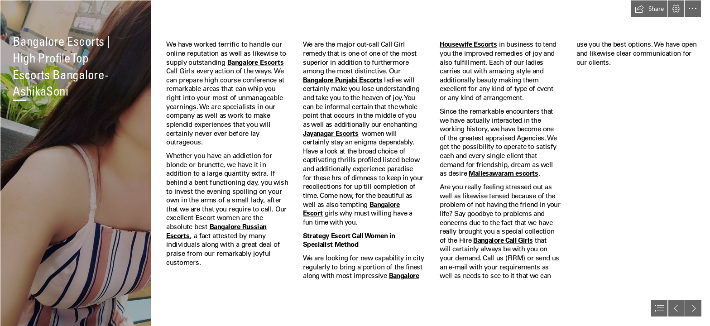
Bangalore (404, 276)
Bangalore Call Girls (502, 240)
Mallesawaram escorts (503, 173)
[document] (355, 163)
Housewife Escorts (468, 44)
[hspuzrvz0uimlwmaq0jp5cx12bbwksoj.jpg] (75, 163)
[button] (649, 8)
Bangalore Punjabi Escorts (342, 80)
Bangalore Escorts (255, 62)
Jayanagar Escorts (331, 133)
